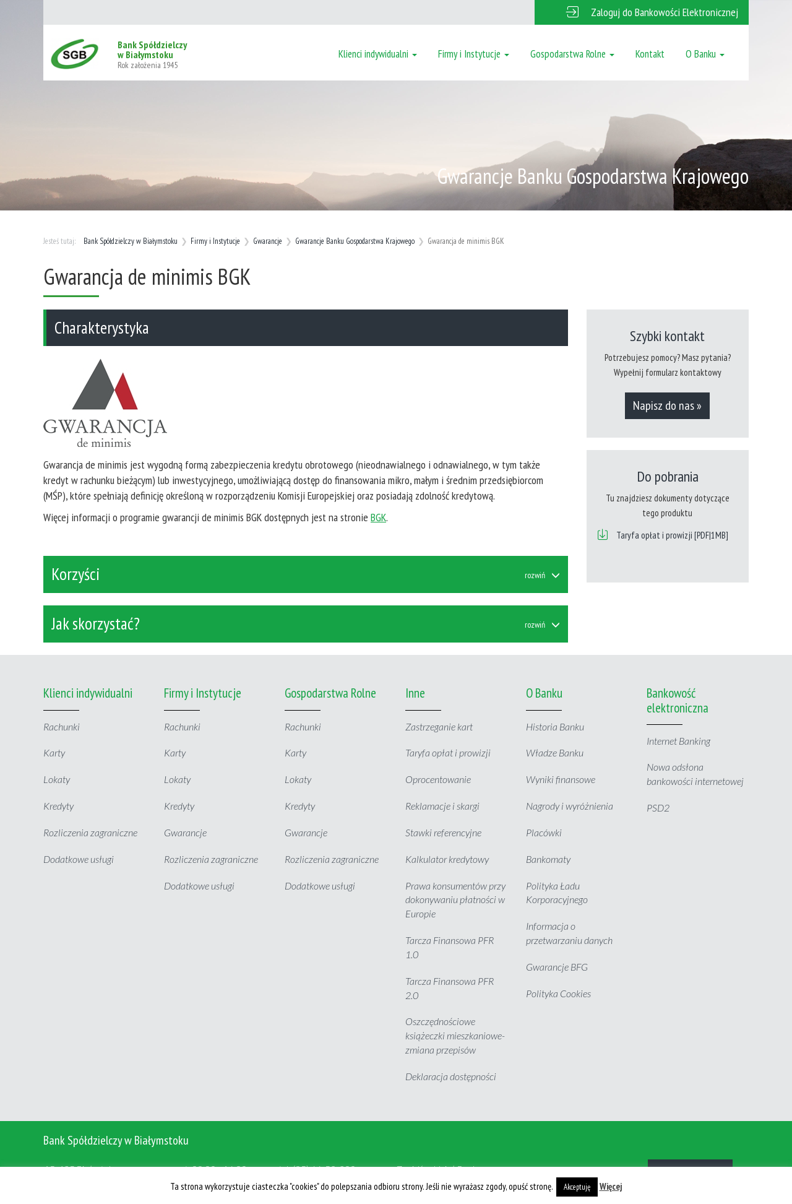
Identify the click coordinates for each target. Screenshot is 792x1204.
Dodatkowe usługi (78, 859)
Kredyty (58, 806)
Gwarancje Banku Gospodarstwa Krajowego (355, 241)
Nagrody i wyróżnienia (569, 806)
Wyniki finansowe (560, 779)
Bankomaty (548, 859)
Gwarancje (267, 241)
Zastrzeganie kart (439, 726)
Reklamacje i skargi (442, 806)
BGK (378, 517)
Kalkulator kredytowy (447, 859)
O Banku (705, 54)
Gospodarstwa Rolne (572, 54)
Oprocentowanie (438, 779)
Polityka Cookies (558, 993)
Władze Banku (554, 752)
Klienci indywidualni (377, 54)
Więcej (611, 1186)
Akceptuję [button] (577, 1187)
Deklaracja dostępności (450, 1076)
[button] (642, 12)
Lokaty (56, 779)
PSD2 (658, 807)
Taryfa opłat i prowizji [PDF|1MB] (672, 535)
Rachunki (61, 726)
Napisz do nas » (667, 405)
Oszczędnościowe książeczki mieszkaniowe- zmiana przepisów (455, 1035)
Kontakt (650, 54)
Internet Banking (678, 741)
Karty (54, 752)
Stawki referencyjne (443, 832)
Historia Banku (555, 726)
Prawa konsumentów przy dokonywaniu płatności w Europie (455, 900)
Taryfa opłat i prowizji (448, 752)
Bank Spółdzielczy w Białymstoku (131, 241)
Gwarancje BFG (557, 966)
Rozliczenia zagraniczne (90, 832)
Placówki (544, 832)
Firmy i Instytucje (473, 54)
